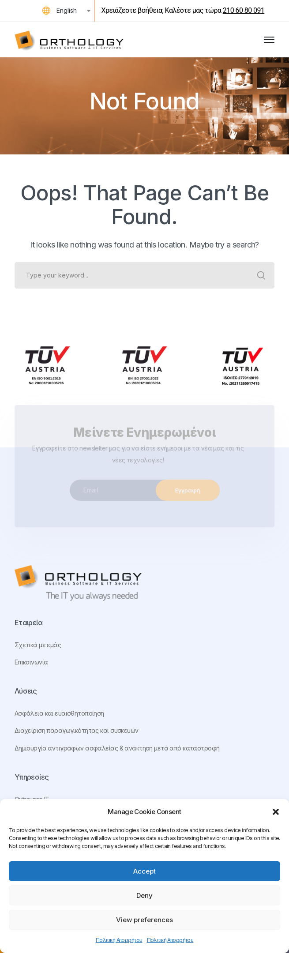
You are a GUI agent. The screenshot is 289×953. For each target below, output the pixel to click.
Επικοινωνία (31, 662)
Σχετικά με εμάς (38, 645)
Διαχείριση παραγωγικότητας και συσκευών (77, 730)
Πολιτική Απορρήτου (119, 940)
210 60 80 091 (243, 10)
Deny (144, 895)
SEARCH (261, 275)
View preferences (144, 919)
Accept (144, 871)
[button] (275, 811)
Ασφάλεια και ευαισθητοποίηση (59, 713)
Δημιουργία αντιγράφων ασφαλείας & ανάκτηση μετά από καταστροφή (117, 748)
